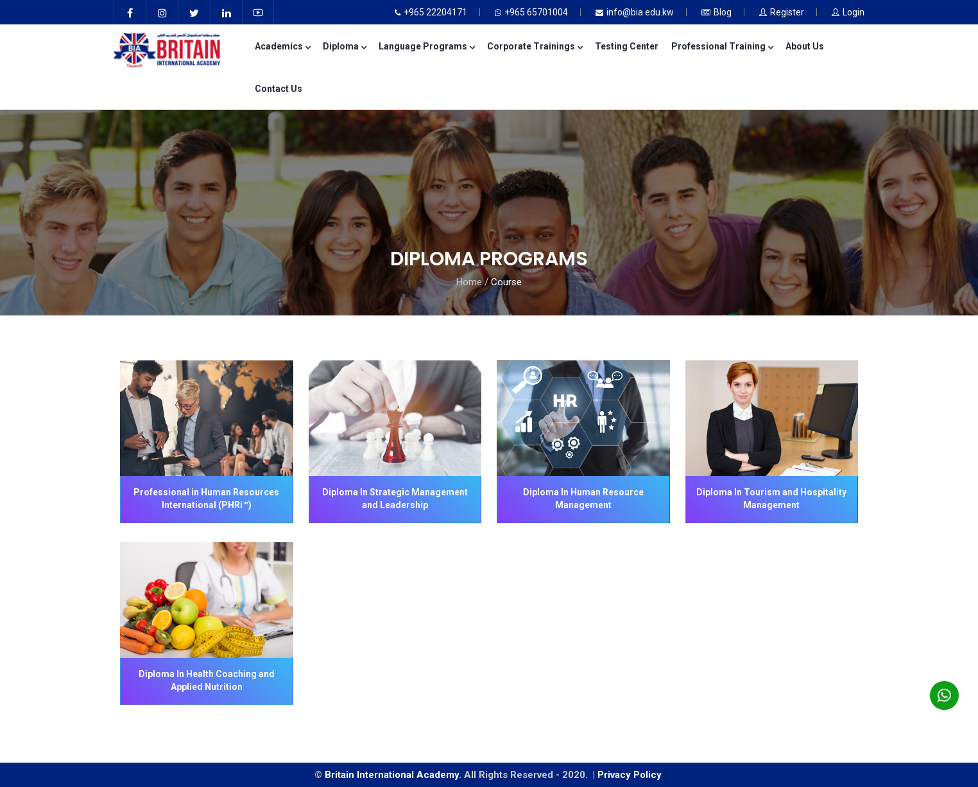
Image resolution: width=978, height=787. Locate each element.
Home (469, 282)
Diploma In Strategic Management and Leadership (395, 498)
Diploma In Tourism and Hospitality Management (771, 498)
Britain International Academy (392, 775)
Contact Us (278, 89)
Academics (282, 46)
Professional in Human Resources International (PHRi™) (206, 498)
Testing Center (626, 46)
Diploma (344, 46)
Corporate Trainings (534, 46)
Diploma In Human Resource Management (583, 498)
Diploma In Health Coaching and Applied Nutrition (207, 680)
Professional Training (722, 46)
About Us (804, 46)
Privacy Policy (630, 775)
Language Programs (426, 46)
